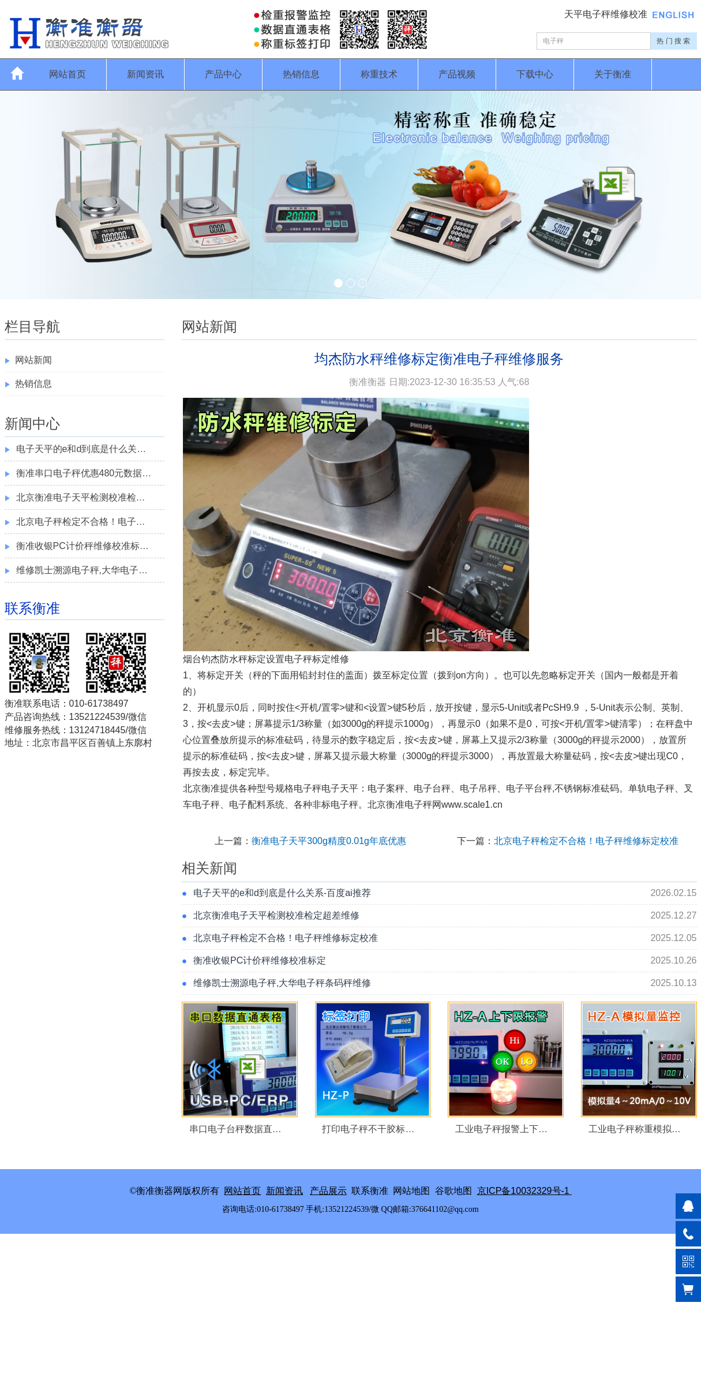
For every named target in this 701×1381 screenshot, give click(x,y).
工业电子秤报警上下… (501, 1129)
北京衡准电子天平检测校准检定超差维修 (276, 915)
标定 (257, 659)
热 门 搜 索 (673, 41)
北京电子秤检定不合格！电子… (80, 522)
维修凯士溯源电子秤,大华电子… (82, 570)
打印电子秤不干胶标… (368, 1129)
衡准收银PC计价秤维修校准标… (82, 546)
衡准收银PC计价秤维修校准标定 (259, 960)
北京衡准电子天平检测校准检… (80, 497)
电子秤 (298, 659)
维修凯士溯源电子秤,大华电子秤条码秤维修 (282, 983)
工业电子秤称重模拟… (634, 1129)
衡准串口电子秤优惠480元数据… (84, 473)
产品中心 (223, 74)
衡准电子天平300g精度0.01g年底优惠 (329, 841)
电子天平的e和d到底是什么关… (81, 449)
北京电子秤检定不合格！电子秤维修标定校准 (586, 841)
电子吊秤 (478, 788)
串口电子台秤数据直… (235, 1129)
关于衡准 (612, 74)
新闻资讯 (145, 74)
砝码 (293, 740)
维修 (340, 659)
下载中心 (534, 74)
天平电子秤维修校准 (607, 14)
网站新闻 (33, 360)
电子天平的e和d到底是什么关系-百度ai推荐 (282, 893)
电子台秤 (432, 788)
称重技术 (379, 74)
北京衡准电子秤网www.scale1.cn (435, 804)
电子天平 (339, 788)
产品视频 (456, 74)
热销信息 (301, 74)
